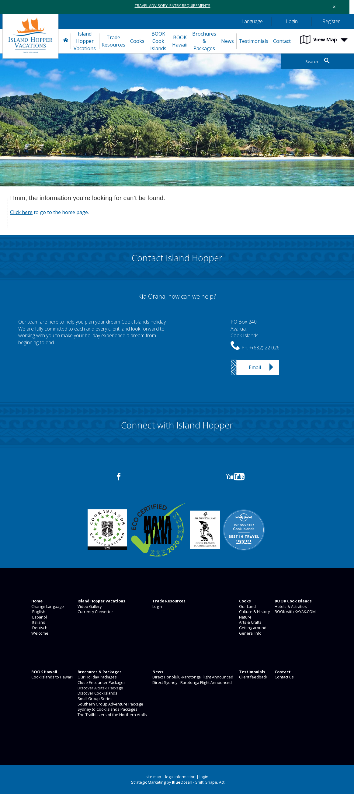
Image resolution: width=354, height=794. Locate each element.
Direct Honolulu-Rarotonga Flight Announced (192, 677)
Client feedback (252, 677)
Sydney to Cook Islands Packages (107, 709)
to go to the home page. (49, 212)
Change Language (47, 606)
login (204, 776)
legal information (180, 776)
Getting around (252, 627)
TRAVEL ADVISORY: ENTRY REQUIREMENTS (172, 5)
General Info (250, 633)
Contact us (284, 677)
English (37, 611)
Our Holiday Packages (97, 677)
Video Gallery (89, 606)
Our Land (247, 606)
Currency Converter (95, 611)
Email (255, 367)
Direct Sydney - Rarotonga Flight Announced (191, 682)
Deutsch (38, 627)
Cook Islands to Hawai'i (51, 677)
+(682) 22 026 (264, 347)
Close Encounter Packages (101, 682)
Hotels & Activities (290, 606)
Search (311, 61)
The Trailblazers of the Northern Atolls (112, 714)
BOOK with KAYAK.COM (295, 611)
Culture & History (254, 611)
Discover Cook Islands (97, 693)
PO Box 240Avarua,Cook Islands (245, 328)
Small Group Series (95, 698)
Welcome (39, 633)
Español (38, 617)
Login (156, 606)
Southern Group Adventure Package (110, 704)
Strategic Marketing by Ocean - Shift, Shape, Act (177, 782)
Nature (245, 617)
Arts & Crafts (250, 622)
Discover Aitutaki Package (100, 688)
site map (153, 776)
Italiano (37, 622)
